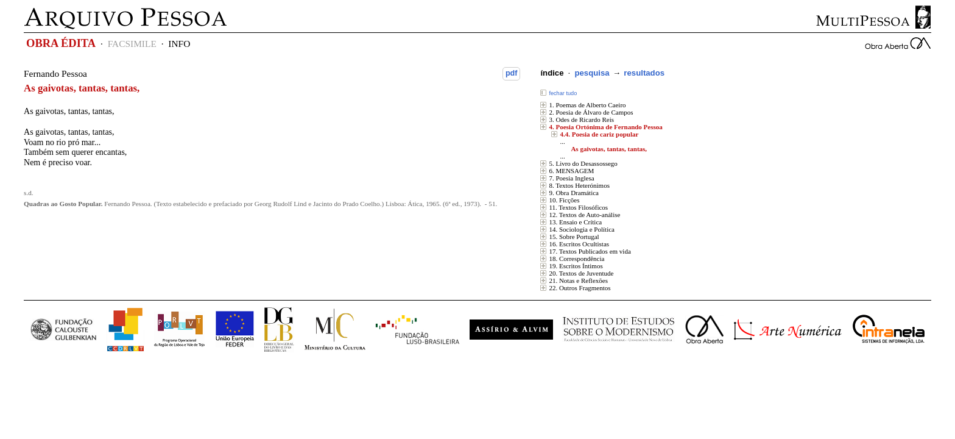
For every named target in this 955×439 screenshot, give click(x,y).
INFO (179, 43)
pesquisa (591, 72)
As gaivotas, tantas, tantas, (609, 148)
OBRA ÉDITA (61, 43)
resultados (644, 72)
